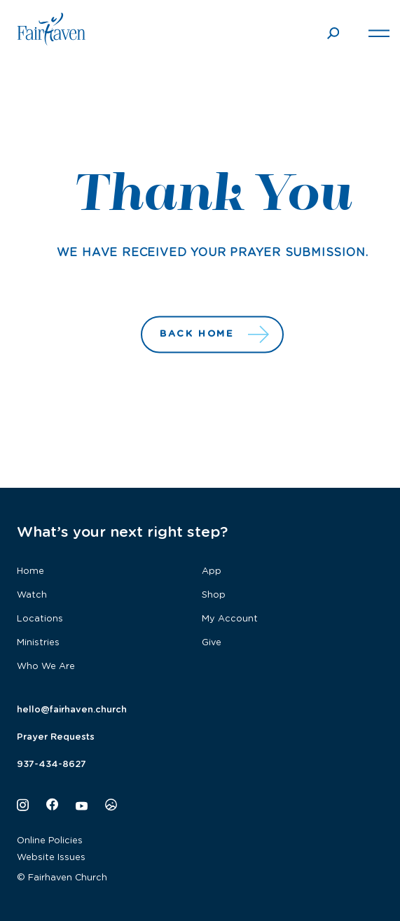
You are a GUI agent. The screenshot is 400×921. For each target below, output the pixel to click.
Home (30, 571)
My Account (230, 619)
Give (211, 642)
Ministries (38, 642)
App (211, 571)
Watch (32, 595)
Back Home (212, 335)
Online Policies (50, 840)
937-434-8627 (51, 764)
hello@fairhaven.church (72, 710)
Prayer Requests (56, 737)
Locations (40, 619)
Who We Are (46, 666)
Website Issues (51, 857)
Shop (214, 595)
